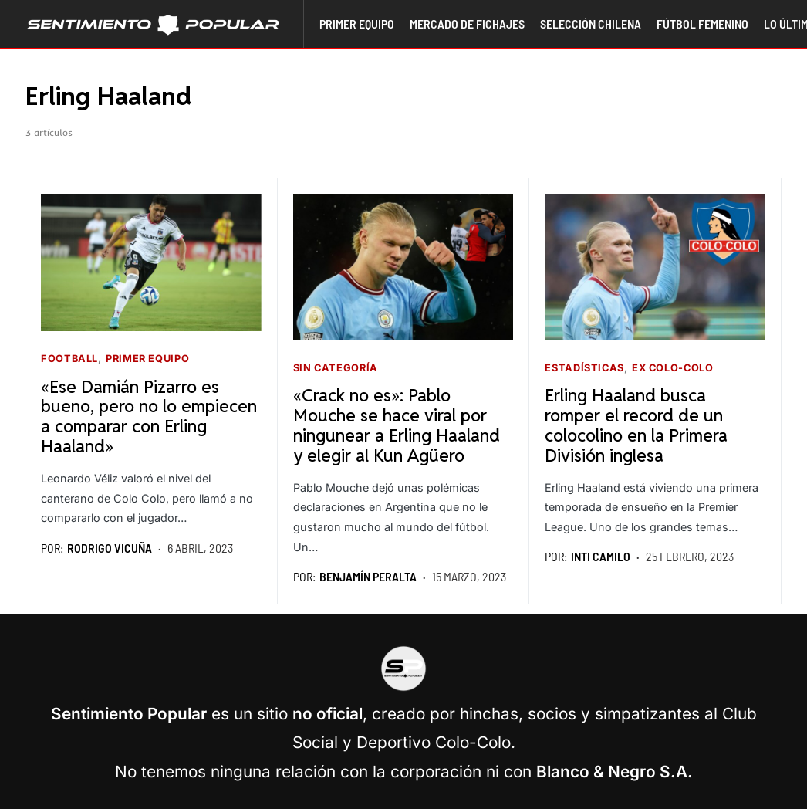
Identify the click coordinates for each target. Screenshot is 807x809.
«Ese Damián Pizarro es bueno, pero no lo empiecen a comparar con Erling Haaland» (149, 416)
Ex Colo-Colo (673, 368)
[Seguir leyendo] (151, 263)
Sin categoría (335, 368)
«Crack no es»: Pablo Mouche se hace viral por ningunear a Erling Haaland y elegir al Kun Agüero (396, 424)
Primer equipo (147, 358)
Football (69, 358)
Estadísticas (584, 368)
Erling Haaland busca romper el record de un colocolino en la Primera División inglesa (636, 424)
